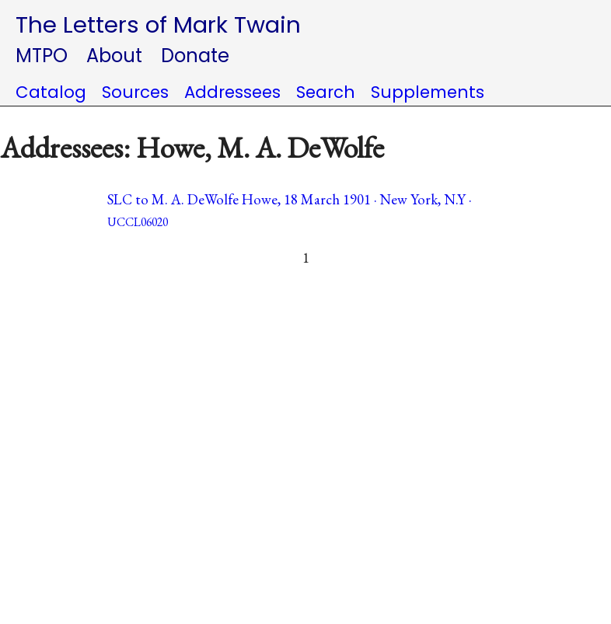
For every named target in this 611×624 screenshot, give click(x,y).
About (114, 55)
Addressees (232, 92)
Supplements (427, 92)
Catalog (51, 92)
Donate (195, 55)
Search (325, 92)
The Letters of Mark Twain (158, 24)
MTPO (42, 55)
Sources (135, 92)
